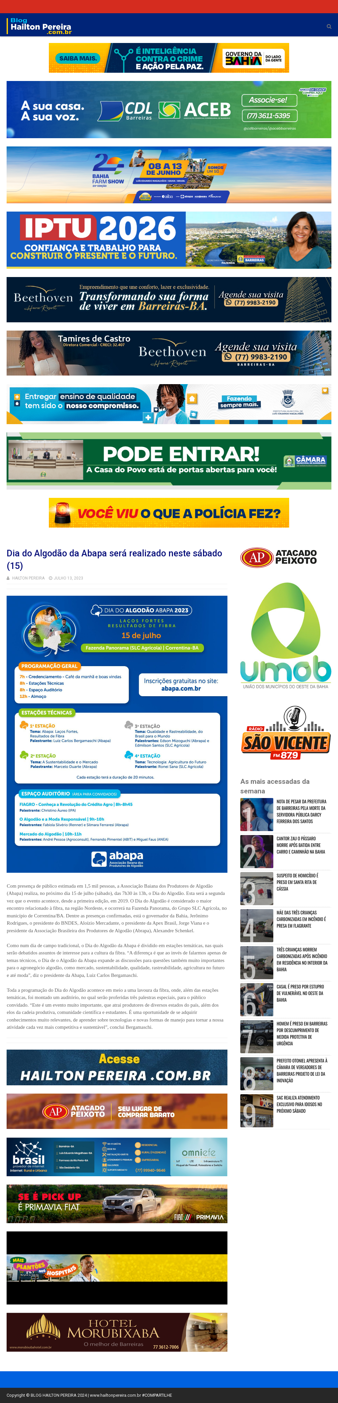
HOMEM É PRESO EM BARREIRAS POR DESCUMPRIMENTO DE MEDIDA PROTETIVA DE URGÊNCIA (302, 1033)
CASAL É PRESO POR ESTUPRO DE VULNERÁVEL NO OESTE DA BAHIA (300, 993)
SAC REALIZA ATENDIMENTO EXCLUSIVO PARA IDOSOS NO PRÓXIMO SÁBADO (299, 1104)
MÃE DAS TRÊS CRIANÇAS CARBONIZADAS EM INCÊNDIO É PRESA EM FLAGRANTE (301, 919)
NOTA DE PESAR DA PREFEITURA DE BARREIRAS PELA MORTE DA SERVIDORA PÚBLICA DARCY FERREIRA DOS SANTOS (301, 811)
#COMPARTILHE (157, 1395)
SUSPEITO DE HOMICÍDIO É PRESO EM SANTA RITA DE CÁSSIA (297, 882)
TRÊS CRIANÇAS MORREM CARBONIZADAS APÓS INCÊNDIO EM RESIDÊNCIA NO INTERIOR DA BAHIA (302, 959)
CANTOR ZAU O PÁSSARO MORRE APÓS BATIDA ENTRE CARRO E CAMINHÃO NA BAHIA (301, 845)
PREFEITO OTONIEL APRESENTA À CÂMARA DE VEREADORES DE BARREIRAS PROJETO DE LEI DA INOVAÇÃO (302, 1070)
